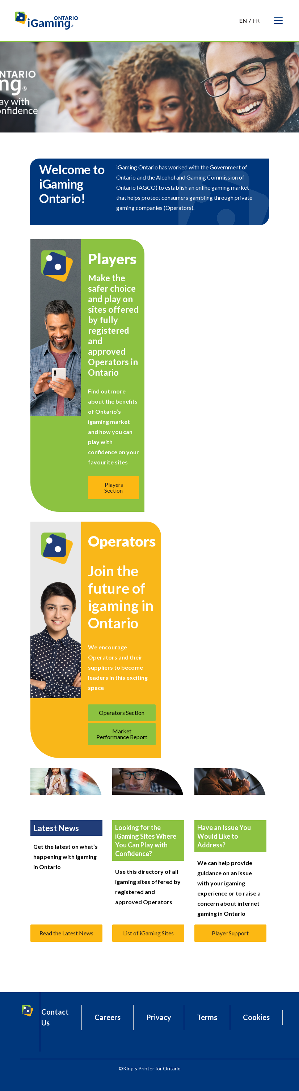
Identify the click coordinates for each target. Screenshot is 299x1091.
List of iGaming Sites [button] (148, 933)
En (243, 20)
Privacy (158, 1017)
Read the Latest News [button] (66, 933)
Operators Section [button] (121, 712)
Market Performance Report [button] (121, 734)
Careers (107, 1017)
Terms (207, 1017)
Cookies (256, 1017)
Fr (256, 20)
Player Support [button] (230, 933)
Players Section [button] (113, 487)
